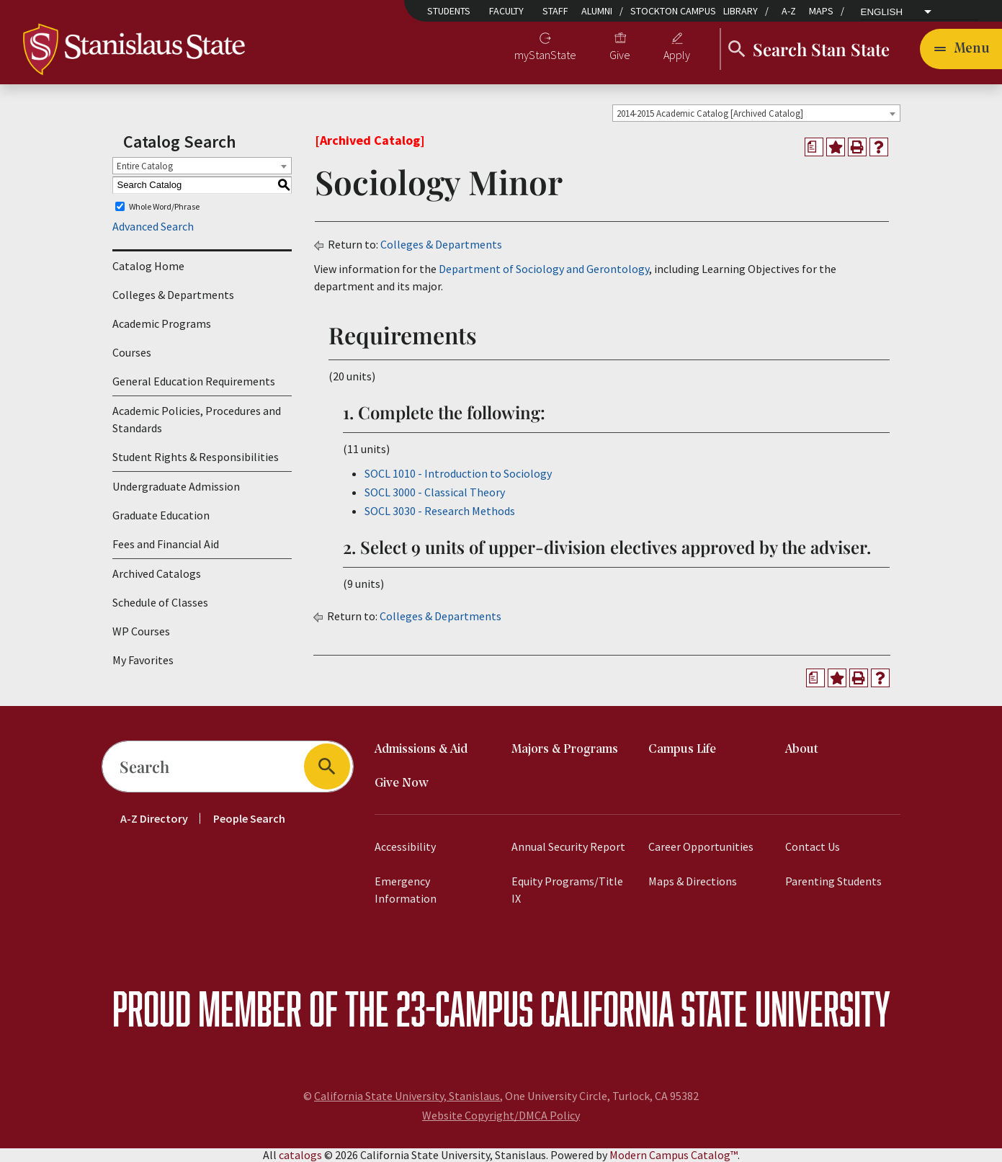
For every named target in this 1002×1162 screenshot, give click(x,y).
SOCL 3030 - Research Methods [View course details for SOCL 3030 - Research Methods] (439, 511)
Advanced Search (153, 226)
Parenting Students (833, 881)
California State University (715, 1008)
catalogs (300, 1155)
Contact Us (812, 846)
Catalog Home (148, 266)
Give (619, 55)
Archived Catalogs (156, 573)
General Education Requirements (193, 381)
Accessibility (405, 846)
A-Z (789, 10)
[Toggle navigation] (961, 49)
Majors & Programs (564, 749)
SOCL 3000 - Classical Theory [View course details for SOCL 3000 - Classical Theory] (434, 492)
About (801, 749)
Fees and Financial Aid (165, 544)
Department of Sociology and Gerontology (544, 269)
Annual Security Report (568, 846)
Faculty (506, 10)
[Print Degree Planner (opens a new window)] (814, 147)
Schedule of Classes (160, 602)
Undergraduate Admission (176, 486)
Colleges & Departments (173, 294)
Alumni (596, 10)
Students (448, 10)
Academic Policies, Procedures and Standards (196, 419)
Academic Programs (161, 323)
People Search (249, 818)
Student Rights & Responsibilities (195, 457)
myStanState (545, 55)
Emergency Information (406, 890)
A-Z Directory (154, 818)
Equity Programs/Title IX (567, 890)
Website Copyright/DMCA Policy (501, 1115)
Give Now (402, 783)
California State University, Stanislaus (407, 1096)
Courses (131, 352)
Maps (821, 10)
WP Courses (141, 631)
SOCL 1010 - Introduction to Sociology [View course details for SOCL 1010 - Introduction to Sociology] (458, 473)
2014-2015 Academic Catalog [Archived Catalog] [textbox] (710, 113)
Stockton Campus (673, 10)
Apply (676, 55)
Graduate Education (161, 515)
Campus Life (682, 749)
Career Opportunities (700, 846)
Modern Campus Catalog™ (673, 1155)
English (882, 12)
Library (740, 10)
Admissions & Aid (421, 749)
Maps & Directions (692, 881)
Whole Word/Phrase (164, 206)
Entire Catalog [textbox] (145, 166)
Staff (555, 10)
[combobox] (756, 113)
